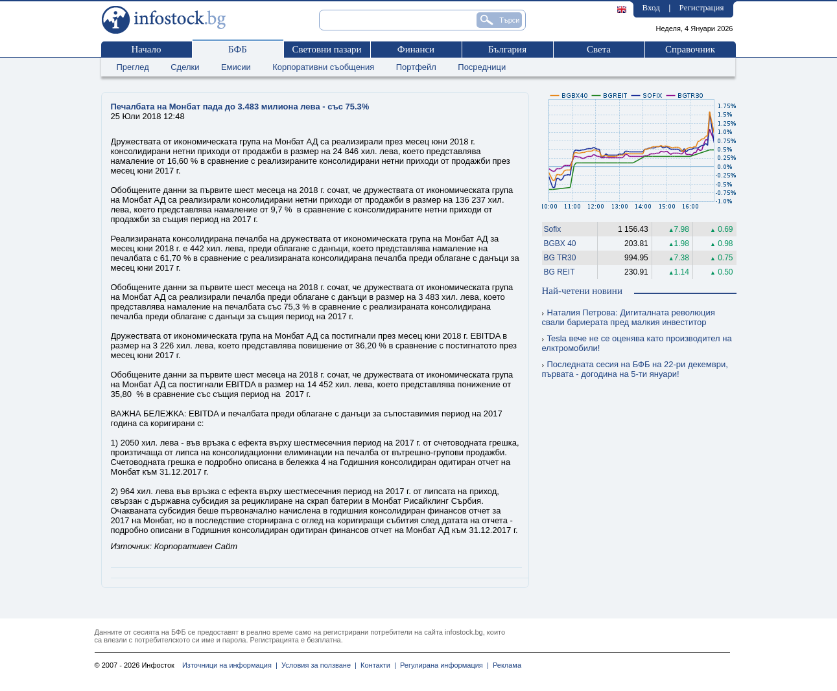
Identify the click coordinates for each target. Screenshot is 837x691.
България (507, 49)
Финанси (415, 49)
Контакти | (376, 665)
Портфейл (416, 67)
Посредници (482, 67)
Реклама (505, 665)
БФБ (237, 49)
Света (599, 49)
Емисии (236, 67)
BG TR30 (560, 257)
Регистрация (701, 7)
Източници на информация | (229, 665)
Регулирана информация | (442, 665)
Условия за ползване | (317, 665)
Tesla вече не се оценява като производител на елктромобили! (637, 343)
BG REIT (559, 272)
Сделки (185, 67)
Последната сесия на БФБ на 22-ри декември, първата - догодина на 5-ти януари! (635, 369)
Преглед (133, 67)
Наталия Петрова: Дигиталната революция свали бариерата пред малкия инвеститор (628, 317)
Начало (146, 49)
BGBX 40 (560, 243)
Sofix (552, 229)
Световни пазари (326, 49)
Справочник (690, 49)
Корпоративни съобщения (323, 67)
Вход (651, 7)
